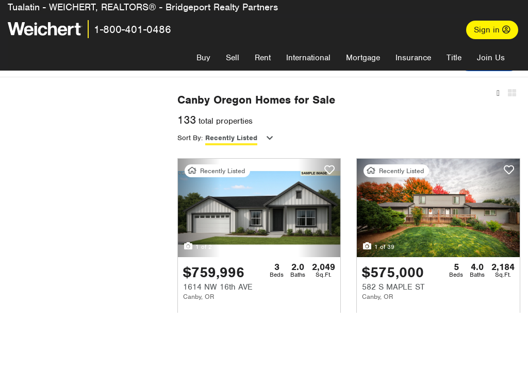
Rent (263, 58)
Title (454, 58)
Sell (232, 58)
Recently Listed (273, 137)
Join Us (491, 58)
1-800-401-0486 (132, 29)
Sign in (492, 30)
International (308, 58)
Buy (203, 58)
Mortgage (363, 58)
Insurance (413, 58)
